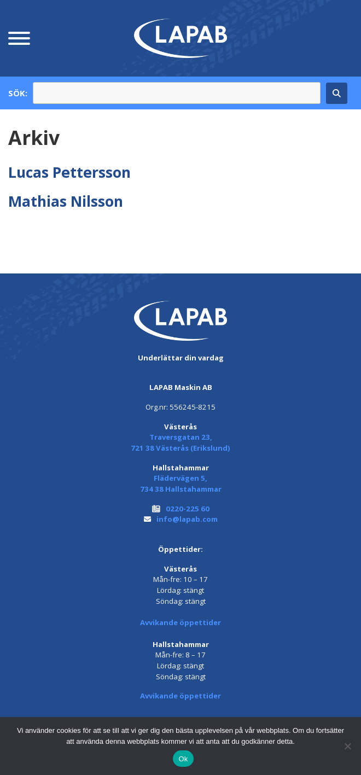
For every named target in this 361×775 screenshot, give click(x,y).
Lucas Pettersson (69, 172)
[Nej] (347, 746)
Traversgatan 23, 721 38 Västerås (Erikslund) (180, 442)
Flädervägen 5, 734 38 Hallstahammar (181, 483)
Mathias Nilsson (65, 201)
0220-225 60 (187, 509)
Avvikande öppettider (180, 622)
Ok (183, 759)
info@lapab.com (187, 519)
